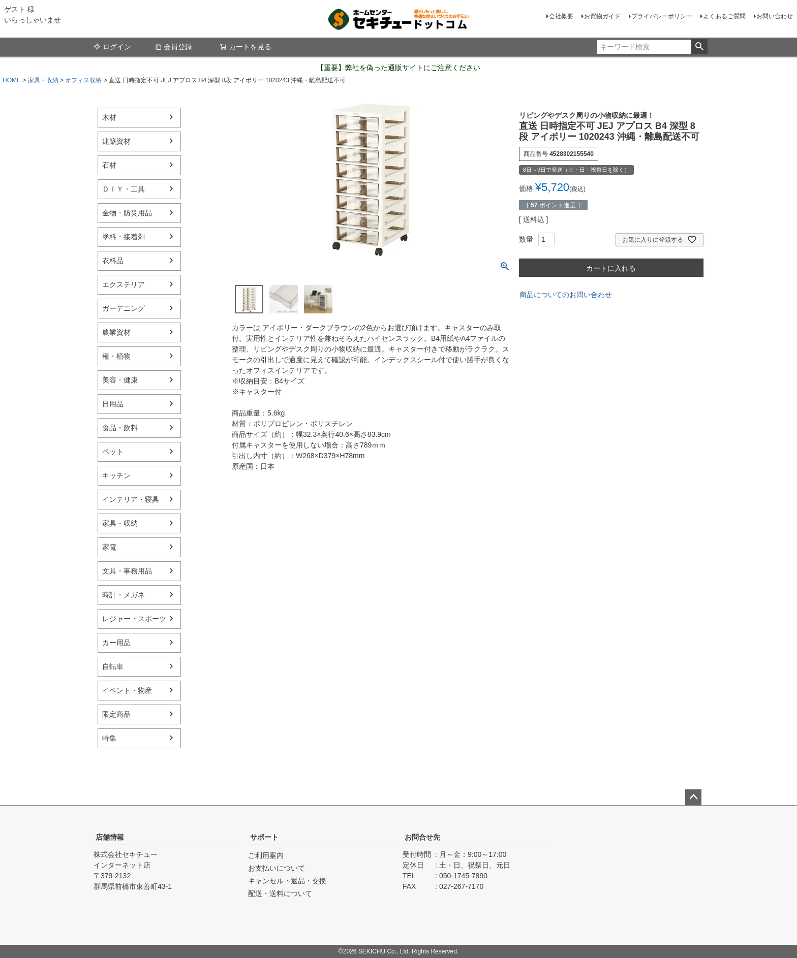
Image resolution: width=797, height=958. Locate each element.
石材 (109, 165)
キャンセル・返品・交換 (287, 881)
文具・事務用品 (127, 571)
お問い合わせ (774, 16)
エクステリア (123, 284)
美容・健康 (120, 380)
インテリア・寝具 (130, 499)
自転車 (113, 666)
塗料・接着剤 (123, 237)
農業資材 (116, 332)
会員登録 (173, 47)
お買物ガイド (602, 16)
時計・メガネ (123, 595)
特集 (109, 738)
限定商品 (116, 714)
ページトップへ (693, 797)
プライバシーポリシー (661, 16)
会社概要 (561, 16)
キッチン (116, 475)
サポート (264, 837)
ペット (113, 452)
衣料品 (113, 261)
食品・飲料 (120, 428)
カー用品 (116, 642)
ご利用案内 (266, 855)
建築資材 (116, 141)
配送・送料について (280, 893)
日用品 (113, 404)
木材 (109, 117)
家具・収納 (43, 80)
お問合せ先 (422, 837)
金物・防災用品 (127, 213)
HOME (12, 80)
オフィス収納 (83, 80)
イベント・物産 (127, 690)
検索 (699, 47)
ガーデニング (123, 308)
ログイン (112, 47)
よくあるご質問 (724, 16)
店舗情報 (110, 837)
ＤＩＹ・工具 (123, 189)
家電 (109, 547)
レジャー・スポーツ (134, 619)
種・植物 (116, 356)
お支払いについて (276, 868)
